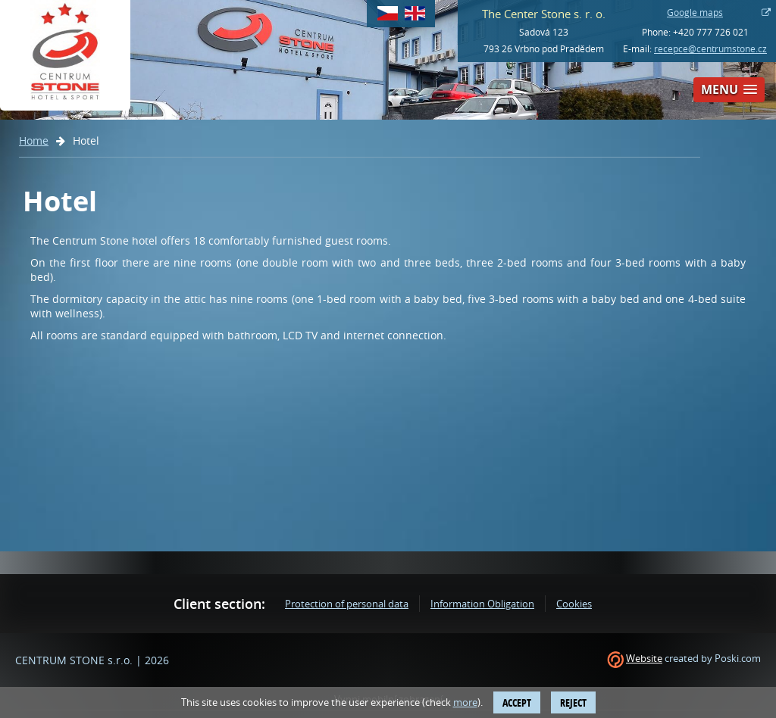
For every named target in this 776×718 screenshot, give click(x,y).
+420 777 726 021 (711, 32)
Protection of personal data (346, 603)
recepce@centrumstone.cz (710, 48)
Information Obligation (482, 603)
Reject (573, 702)
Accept (516, 702)
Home (33, 140)
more (465, 702)
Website (644, 658)
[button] (729, 89)
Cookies (574, 603)
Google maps (695, 12)
